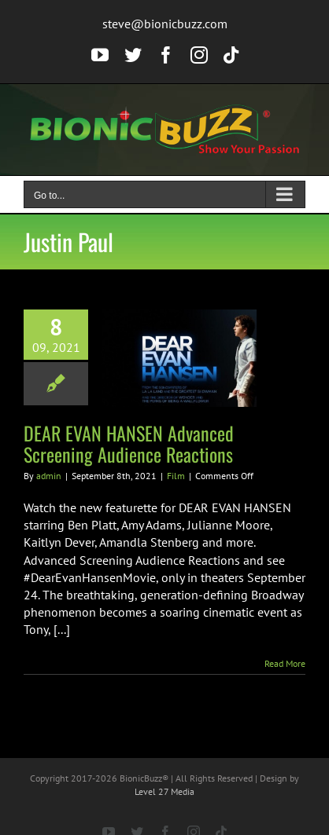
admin (48, 476)
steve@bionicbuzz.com (164, 23)
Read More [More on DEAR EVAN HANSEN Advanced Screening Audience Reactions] (284, 663)
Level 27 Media (164, 791)
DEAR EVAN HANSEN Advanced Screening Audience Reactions (129, 443)
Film (176, 476)
